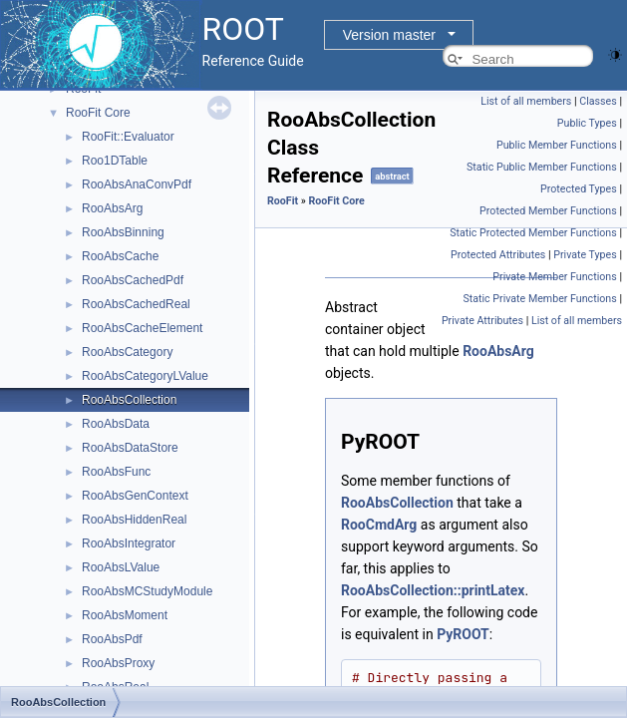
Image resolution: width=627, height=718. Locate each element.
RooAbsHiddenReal (134, 520)
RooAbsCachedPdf (132, 280)
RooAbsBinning (123, 232)
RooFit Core (98, 113)
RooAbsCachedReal (136, 304)
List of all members (525, 101)
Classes (597, 101)
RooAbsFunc (116, 472)
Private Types (585, 254)
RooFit (282, 200)
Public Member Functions (556, 145)
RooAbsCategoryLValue (145, 376)
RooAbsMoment (124, 615)
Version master (389, 35)
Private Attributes (482, 320)
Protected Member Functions (548, 210)
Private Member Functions (554, 276)
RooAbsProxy (118, 663)
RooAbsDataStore (130, 448)
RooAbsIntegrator (128, 543)
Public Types (587, 123)
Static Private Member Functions (539, 298)
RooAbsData (116, 424)
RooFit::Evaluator (128, 137)
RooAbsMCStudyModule (147, 591)
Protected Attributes (498, 254)
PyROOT (463, 634)
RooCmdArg (379, 525)
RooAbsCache (120, 256)
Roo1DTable (115, 161)
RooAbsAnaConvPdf (136, 184)
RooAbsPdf (112, 639)
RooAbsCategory (127, 352)
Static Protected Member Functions (533, 232)
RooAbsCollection (129, 400)
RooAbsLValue (120, 567)
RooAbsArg (112, 208)
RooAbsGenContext (135, 496)
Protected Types (578, 188)
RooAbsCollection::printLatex (432, 590)
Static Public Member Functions (542, 167)
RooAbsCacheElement (142, 328)
